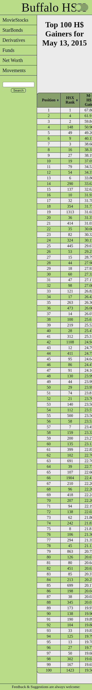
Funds (7, 50)
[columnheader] (49, 100)
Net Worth (11, 60)
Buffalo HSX (53, 7)
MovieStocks (14, 20)
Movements (13, 70)
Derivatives (12, 40)
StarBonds (11, 30)
